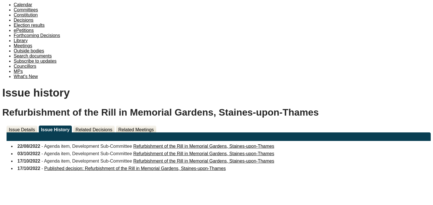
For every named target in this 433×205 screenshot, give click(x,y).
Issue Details (22, 129)
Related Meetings (136, 129)
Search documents (33, 56)
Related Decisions (94, 129)
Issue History (55, 129)
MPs (18, 71)
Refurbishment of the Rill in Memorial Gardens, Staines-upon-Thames (203, 146)
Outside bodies (29, 50)
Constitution (26, 15)
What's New (26, 76)
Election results (29, 25)
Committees (26, 9)
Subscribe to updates (35, 61)
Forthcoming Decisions (37, 35)
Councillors (25, 66)
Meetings (23, 45)
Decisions (23, 20)
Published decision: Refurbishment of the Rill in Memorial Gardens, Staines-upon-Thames (135, 168)
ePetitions (24, 30)
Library (21, 40)
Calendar (23, 4)
